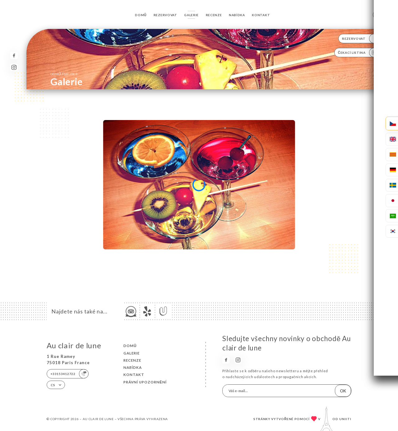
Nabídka (237, 15)
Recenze (214, 15)
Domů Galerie (64, 74)
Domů (140, 15)
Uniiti (345, 419)
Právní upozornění (145, 382)
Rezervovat (165, 15)
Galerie (191, 15)
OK (343, 390)
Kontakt (261, 15)
